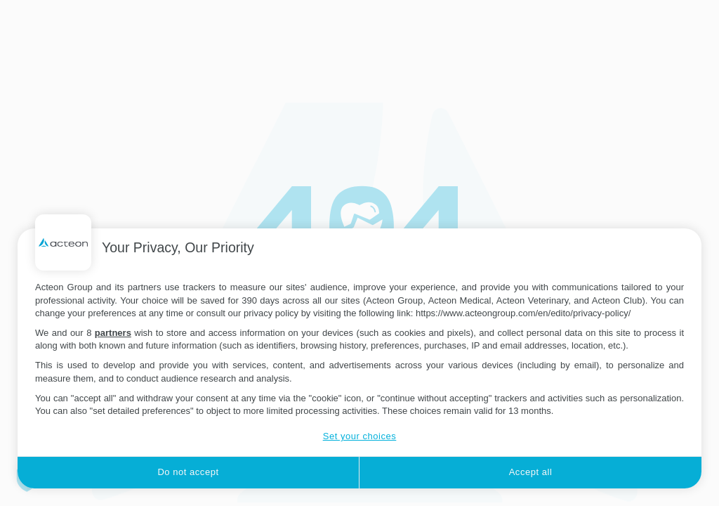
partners (113, 332)
